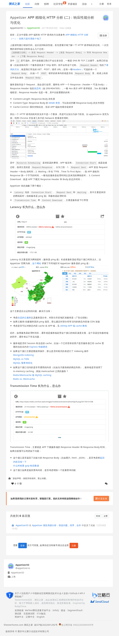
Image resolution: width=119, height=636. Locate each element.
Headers (76, 69)
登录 (109, 3)
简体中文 (19, 616)
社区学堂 (59, 3)
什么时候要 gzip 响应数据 (26, 465)
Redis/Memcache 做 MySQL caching (32, 375)
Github (73, 593)
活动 (84, 3)
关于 (17, 593)
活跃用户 (25, 593)
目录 (103, 35)
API (81, 593)
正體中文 (30, 616)
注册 (101, 3)
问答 (37, 3)
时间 (98, 516)
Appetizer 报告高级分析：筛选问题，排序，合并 (56, 525)
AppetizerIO (16, 27)
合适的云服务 (24, 317)
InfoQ (56, 610)
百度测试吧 (29, 613)
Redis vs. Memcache (24, 378)
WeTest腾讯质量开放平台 (38, 610)
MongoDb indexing (23, 354)
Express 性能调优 (38, 346)
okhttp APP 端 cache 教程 (73, 325)
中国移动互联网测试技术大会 (46, 593)
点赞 (106, 516)
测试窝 (18, 613)
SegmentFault (75, 610)
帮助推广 (19, 596)
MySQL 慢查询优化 (22, 362)
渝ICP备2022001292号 (45, 624)
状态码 (37, 88)
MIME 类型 (54, 102)
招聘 (46, 3)
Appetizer (18, 17)
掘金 (63, 610)
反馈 (66, 593)
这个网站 (36, 263)
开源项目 (72, 3)
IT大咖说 (41, 613)
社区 (27, 3)
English (41, 616)
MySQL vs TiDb (21, 358)
